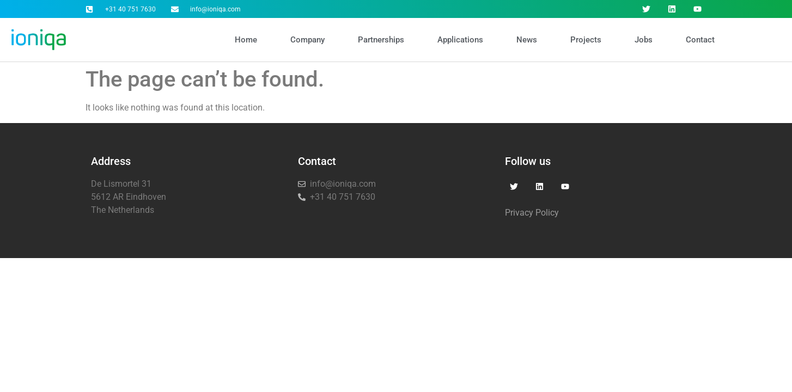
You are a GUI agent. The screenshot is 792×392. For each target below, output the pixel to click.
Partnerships (381, 40)
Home (246, 40)
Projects (585, 40)
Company (307, 40)
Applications (460, 40)
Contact (700, 40)
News (526, 40)
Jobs (644, 40)
